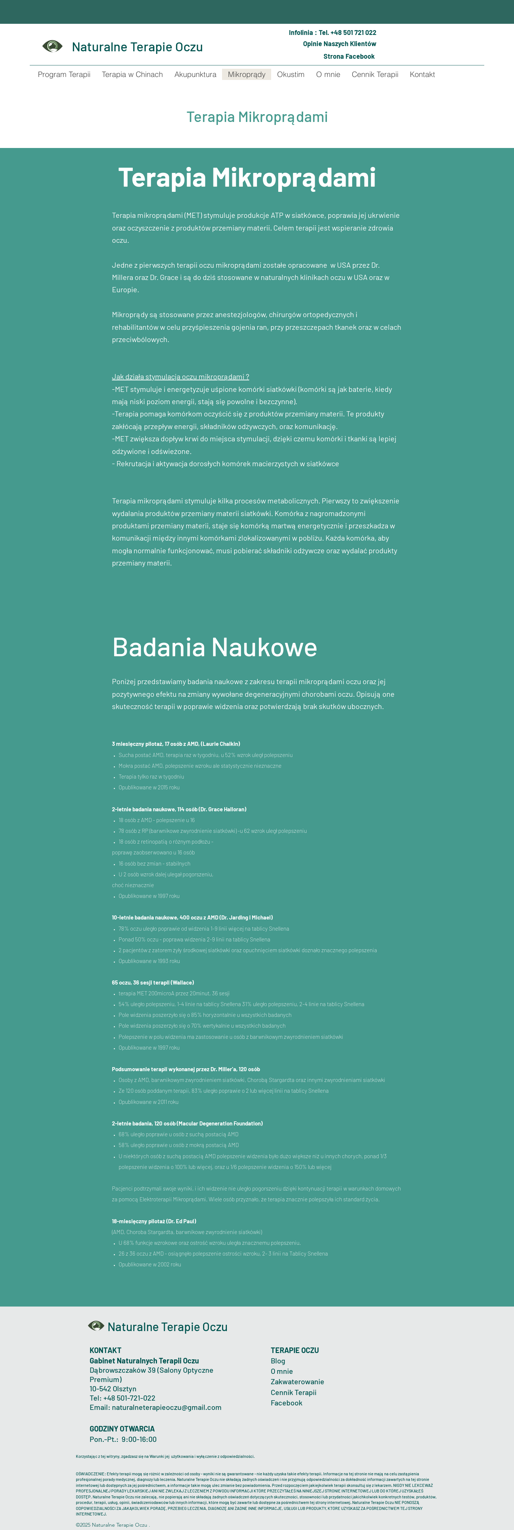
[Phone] (284, 30)
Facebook (286, 1402)
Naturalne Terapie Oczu (137, 46)
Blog (278, 1360)
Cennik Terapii (294, 1392)
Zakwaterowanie (297, 1381)
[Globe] (315, 56)
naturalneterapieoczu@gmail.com (167, 1406)
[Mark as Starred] (287, 44)
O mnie (283, 1370)
